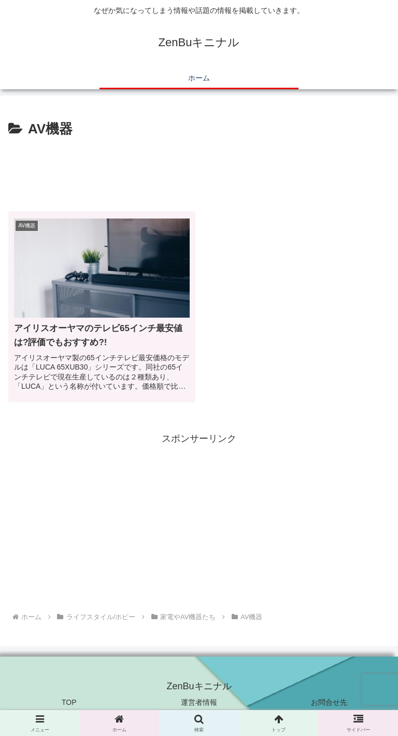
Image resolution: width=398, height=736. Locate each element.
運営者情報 (199, 702)
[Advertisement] (199, 169)
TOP (69, 702)
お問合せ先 (329, 702)
